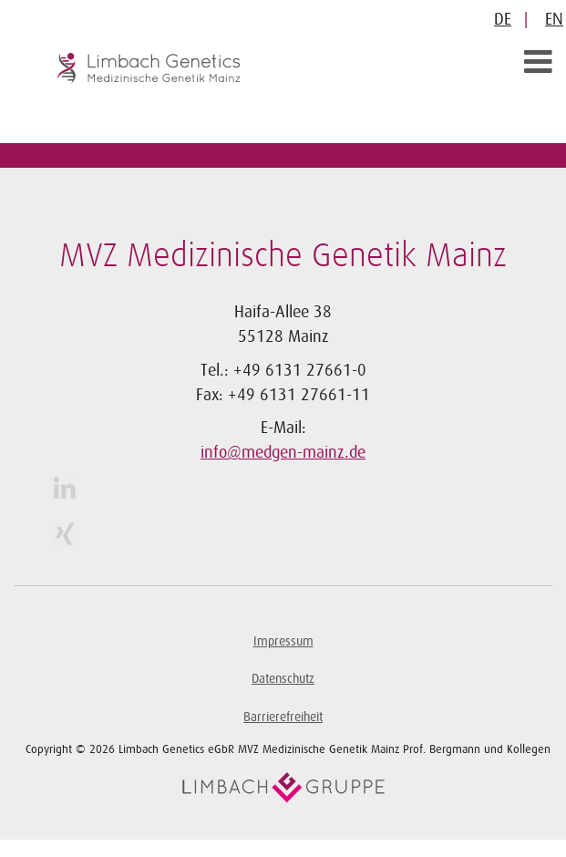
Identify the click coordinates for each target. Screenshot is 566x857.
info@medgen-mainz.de (283, 452)
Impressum (283, 641)
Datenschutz (283, 679)
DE (502, 19)
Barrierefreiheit (283, 717)
